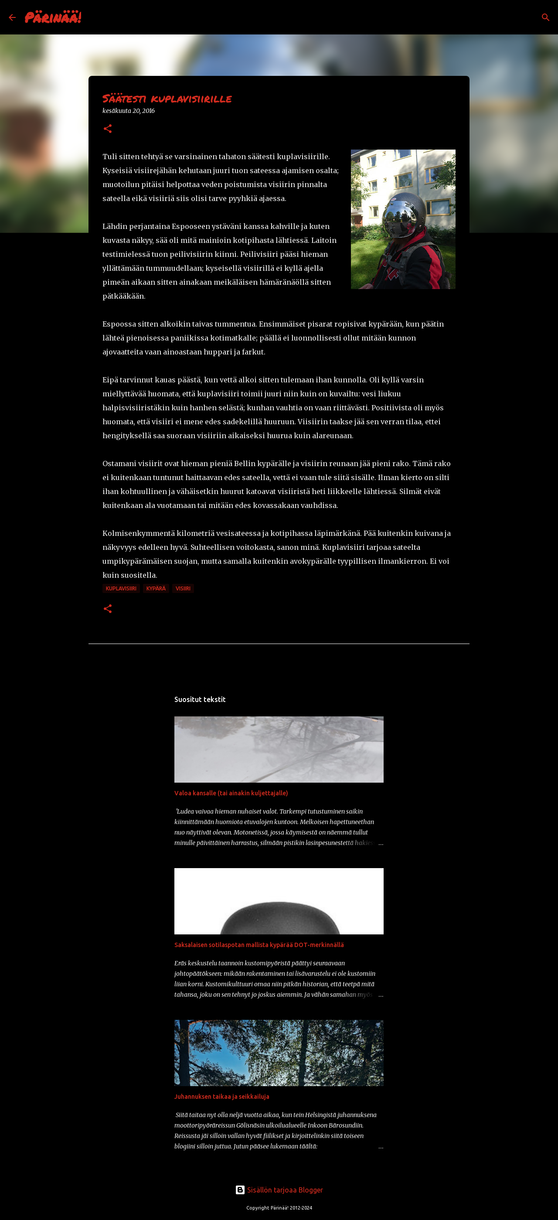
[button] (107, 129)
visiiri (183, 588)
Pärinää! (52, 17)
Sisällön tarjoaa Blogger (279, 1190)
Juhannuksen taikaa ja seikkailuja (221, 1096)
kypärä (156, 588)
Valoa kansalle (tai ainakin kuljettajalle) (231, 793)
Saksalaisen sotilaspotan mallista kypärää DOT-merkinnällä (259, 944)
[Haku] (93, 17)
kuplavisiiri (121, 588)
